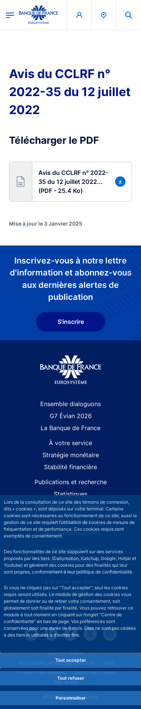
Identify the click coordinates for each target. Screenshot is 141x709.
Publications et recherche (71, 482)
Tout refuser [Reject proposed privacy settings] (70, 678)
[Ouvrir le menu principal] (10, 14)
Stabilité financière (70, 467)
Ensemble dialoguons (70, 404)
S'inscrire (71, 321)
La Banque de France (70, 428)
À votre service (70, 443)
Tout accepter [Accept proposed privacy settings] (70, 660)
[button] (70, 182)
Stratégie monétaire (70, 455)
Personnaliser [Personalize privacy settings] (71, 698)
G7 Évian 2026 (71, 416)
